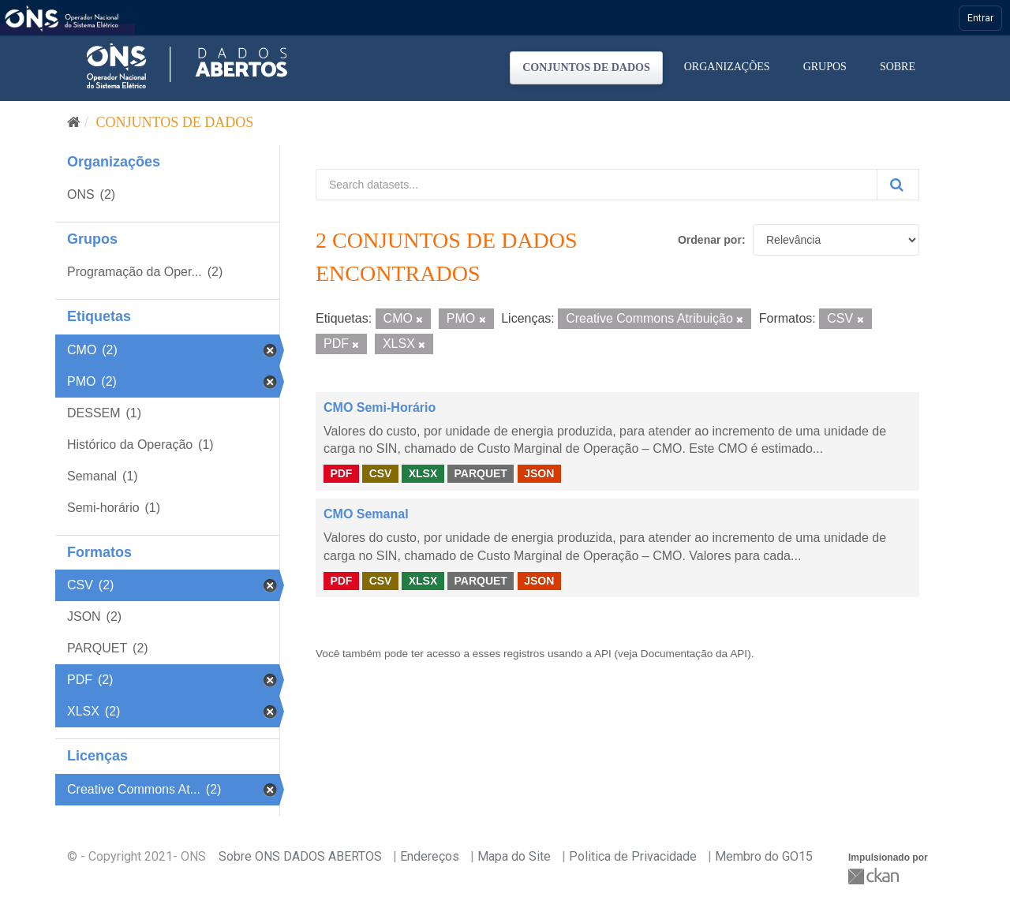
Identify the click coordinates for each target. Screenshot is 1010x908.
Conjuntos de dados (586, 67)
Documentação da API (694, 654)
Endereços (429, 856)
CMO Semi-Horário (380, 407)
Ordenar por (710, 240)
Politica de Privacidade (633, 856)
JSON (539, 473)
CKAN (875, 876)
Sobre (897, 67)
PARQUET (480, 473)
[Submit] (898, 184)
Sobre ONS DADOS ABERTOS (300, 856)
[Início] (73, 122)
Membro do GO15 (764, 856)
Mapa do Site (514, 856)
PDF (341, 473)
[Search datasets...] (596, 184)
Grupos (825, 67)
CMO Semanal (366, 514)
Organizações (727, 67)
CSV (380, 473)
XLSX (423, 473)
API (603, 654)
